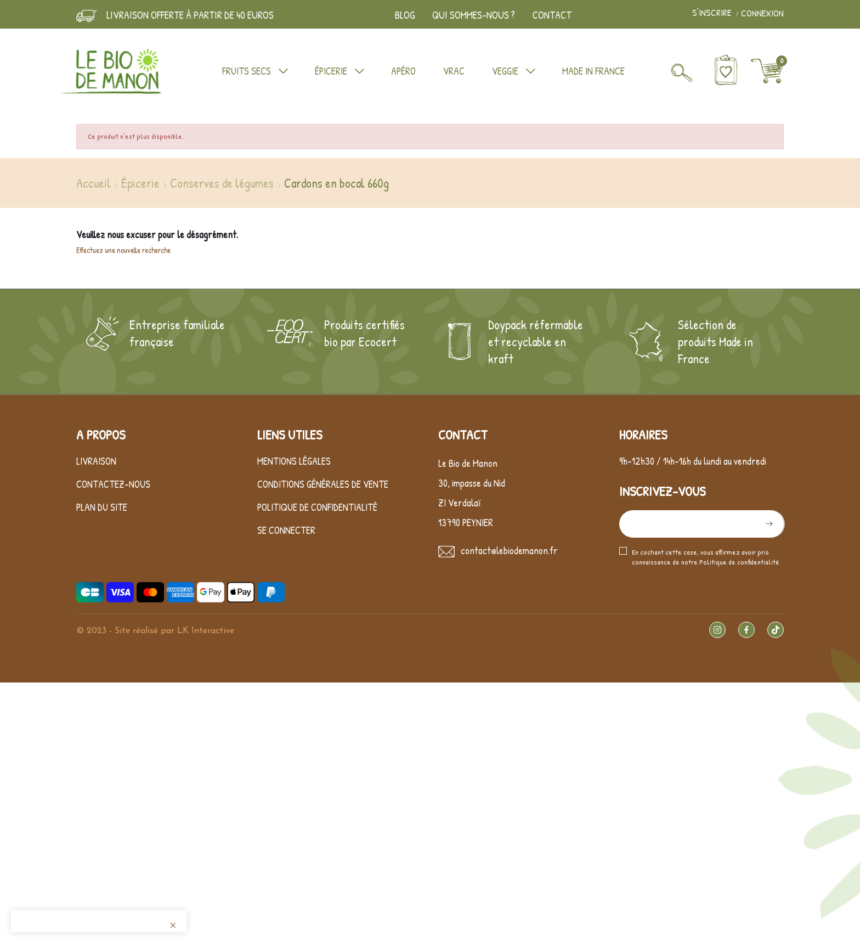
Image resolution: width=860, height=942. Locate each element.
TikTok (775, 630)
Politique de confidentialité (317, 507)
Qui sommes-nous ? (473, 15)
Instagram (717, 630)
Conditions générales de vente (322, 484)
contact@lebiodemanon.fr (509, 550)
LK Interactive (205, 631)
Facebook (746, 630)
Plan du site (101, 507)
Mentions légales (294, 461)
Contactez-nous (113, 484)
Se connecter (286, 530)
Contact (552, 15)
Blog (405, 15)
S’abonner (768, 524)
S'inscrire (712, 13)
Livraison (96, 461)
